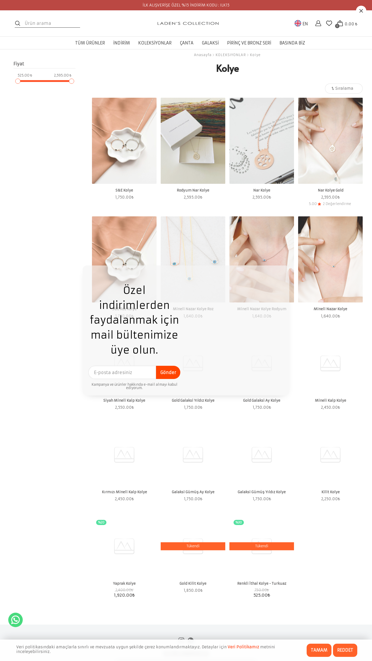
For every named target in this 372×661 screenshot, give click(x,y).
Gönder (168, 372)
